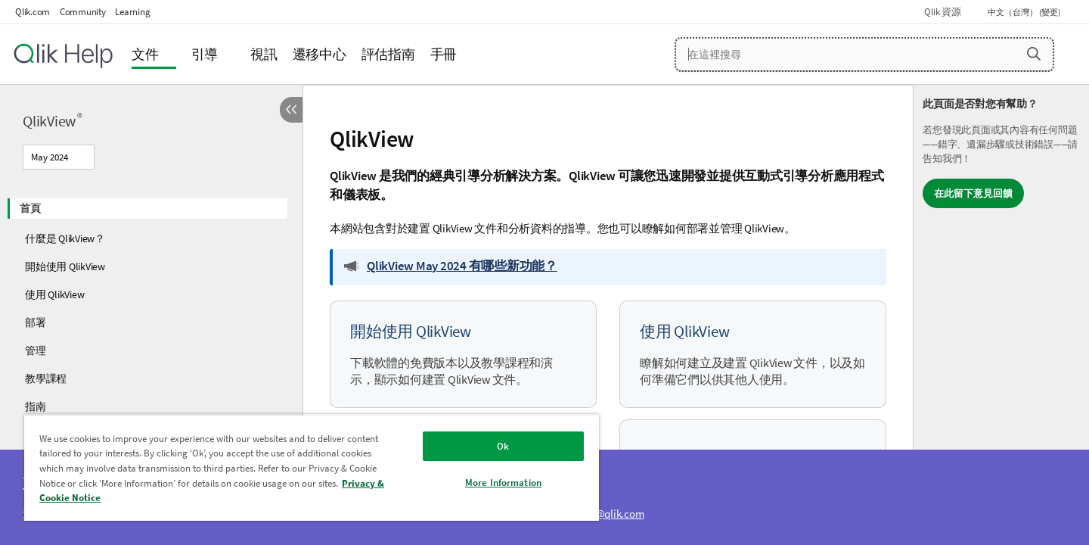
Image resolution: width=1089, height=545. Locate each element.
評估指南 (388, 54)
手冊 (444, 54)
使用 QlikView (54, 294)
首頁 (30, 208)
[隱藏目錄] (291, 110)
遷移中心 (319, 54)
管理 (35, 350)
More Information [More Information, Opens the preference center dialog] (503, 482)
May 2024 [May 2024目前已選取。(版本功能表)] (50, 157)
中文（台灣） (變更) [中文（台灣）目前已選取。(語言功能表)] (1025, 12)
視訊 (264, 54)
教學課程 (46, 378)
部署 (35, 322)
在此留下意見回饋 (973, 193)
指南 (35, 406)
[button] (1033, 53)
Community (83, 11)
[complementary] (1001, 315)
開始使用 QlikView (65, 266)
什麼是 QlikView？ (65, 238)
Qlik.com (32, 11)
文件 (145, 54)
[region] (311, 467)
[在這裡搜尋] (864, 54)
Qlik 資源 (942, 11)
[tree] (151, 317)
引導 (205, 54)
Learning (132, 11)
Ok (503, 446)
